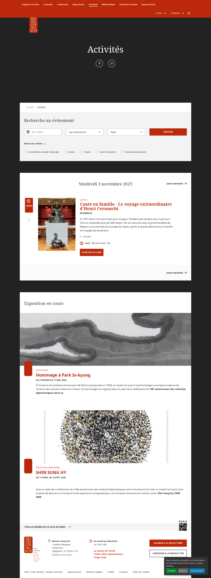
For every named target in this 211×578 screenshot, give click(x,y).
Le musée (48, 4)
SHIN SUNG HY (51, 472)
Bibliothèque (108, 4)
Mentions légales (94, 572)
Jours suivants (175, 183)
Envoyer (168, 131)
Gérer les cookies (141, 572)
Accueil (29, 107)
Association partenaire (133, 152)
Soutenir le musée (128, 4)
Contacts (123, 572)
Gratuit (69, 152)
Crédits (110, 572)
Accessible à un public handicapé (41, 152)
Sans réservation (106, 152)
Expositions (78, 4)
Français (177, 13)
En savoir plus (197, 570)
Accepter (171, 570)
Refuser (183, 570)
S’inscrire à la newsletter (168, 553)
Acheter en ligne (92, 252)
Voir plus (87, 236)
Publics (161, 13)
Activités (93, 4)
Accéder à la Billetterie (168, 543)
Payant (85, 152)
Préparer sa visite (30, 4)
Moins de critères (33, 144)
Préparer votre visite (62, 554)
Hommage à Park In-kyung (63, 375)
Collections (62, 4)
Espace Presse (148, 4)
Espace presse (74, 572)
